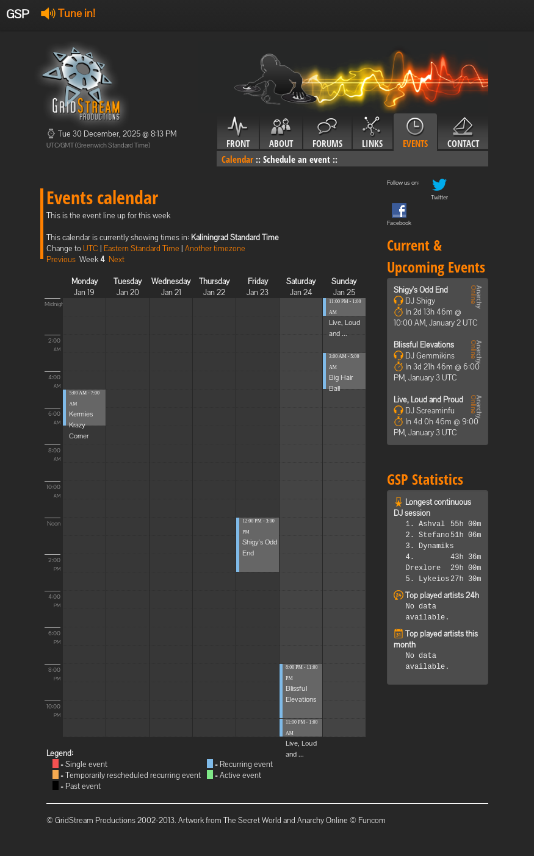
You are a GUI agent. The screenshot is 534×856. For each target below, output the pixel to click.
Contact (463, 132)
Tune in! (68, 13)
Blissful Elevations (424, 345)
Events (415, 132)
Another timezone (215, 248)
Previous (61, 259)
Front (238, 132)
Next (116, 259)
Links (372, 132)
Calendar (237, 159)
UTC (90, 248)
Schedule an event (296, 159)
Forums (327, 132)
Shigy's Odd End (421, 290)
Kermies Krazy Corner (81, 425)
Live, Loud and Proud (428, 399)
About (281, 132)
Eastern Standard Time (141, 248)
